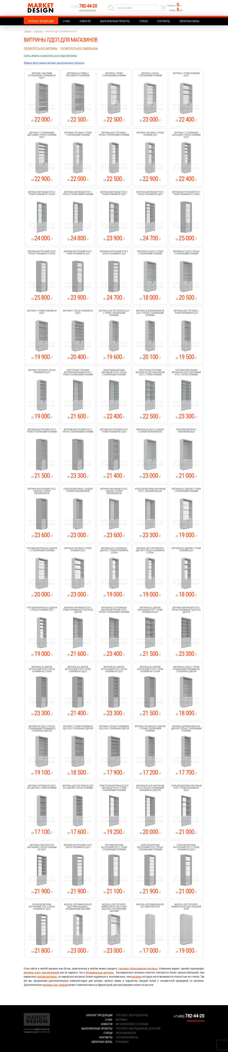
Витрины (38, 31)
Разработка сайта (31, 1032)
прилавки (122, 1041)
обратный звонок (87, 10)
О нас (66, 21)
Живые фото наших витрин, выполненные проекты (54, 62)
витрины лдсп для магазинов (42, 972)
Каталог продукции (41, 21)
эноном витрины (47, 976)
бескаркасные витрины (100, 972)
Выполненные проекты (115, 21)
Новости (85, 21)
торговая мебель (127, 1037)
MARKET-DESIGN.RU (42, 1029)
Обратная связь (189, 21)
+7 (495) (83, 6)
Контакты (163, 21)
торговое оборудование (132, 1015)
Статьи (143, 21)
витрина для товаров (55, 984)
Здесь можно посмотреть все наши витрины (50, 55)
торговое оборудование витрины (138, 968)
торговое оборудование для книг (138, 1028)
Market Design (46, 8)
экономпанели (126, 1033)
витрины (136, 976)
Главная (27, 31)
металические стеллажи (132, 1024)
